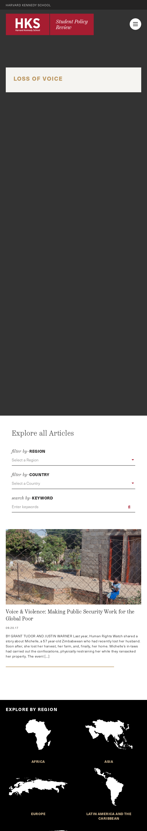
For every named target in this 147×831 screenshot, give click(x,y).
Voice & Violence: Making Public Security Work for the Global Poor (70, 615)
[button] (73, 460)
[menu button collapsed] (135, 24)
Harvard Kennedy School (28, 5)
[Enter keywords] (73, 506)
